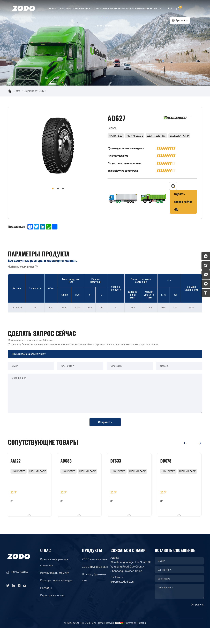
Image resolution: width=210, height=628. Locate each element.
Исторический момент (54, 573)
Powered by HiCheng (135, 623)
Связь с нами (103, 25)
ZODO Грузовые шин (104, 8)
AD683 (66, 461)
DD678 (166, 461)
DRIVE (42, 91)
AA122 (16, 461)
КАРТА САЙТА (17, 572)
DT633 (116, 461)
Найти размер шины (23, 266)
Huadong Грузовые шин (94, 577)
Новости (155, 8)
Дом (16, 91)
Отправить (105, 422)
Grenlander (30, 91)
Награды (46, 588)
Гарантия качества (52, 595)
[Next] (199, 443)
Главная (51, 8)
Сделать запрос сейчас (183, 203)
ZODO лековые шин (78, 8)
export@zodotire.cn (122, 581)
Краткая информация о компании (55, 562)
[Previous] (185, 443)
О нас (61, 8)
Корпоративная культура (56, 580)
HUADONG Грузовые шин (133, 8)
